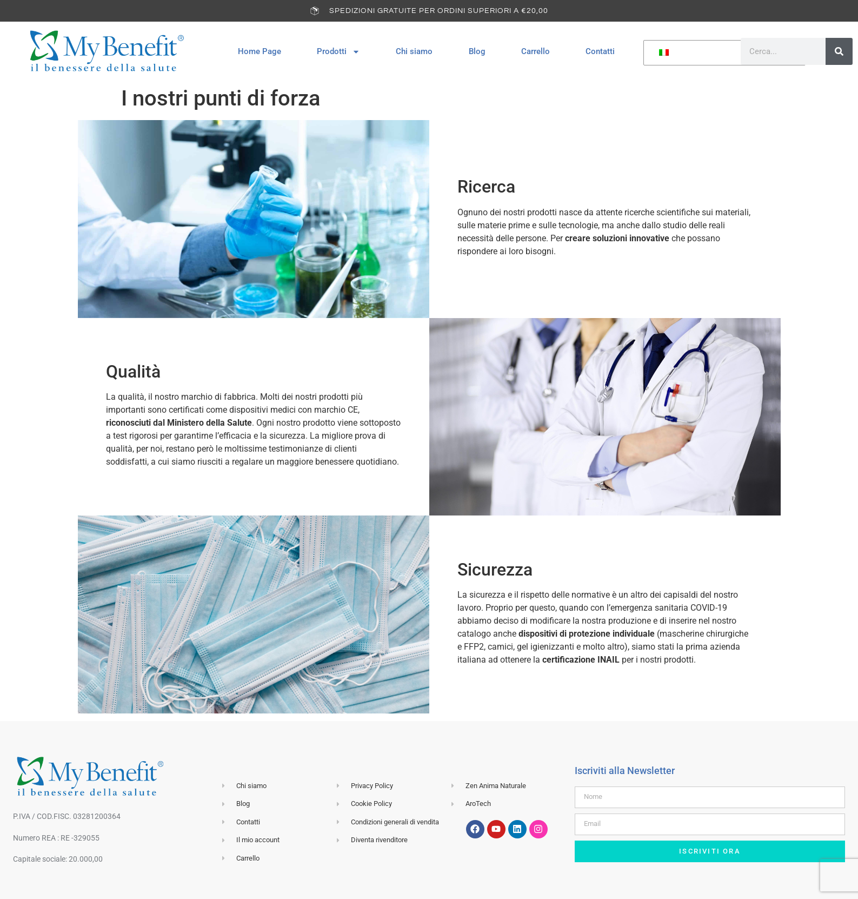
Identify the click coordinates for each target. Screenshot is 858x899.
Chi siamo (414, 51)
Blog (477, 51)
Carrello (535, 51)
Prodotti (338, 51)
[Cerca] (839, 51)
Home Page (259, 51)
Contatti (600, 51)
